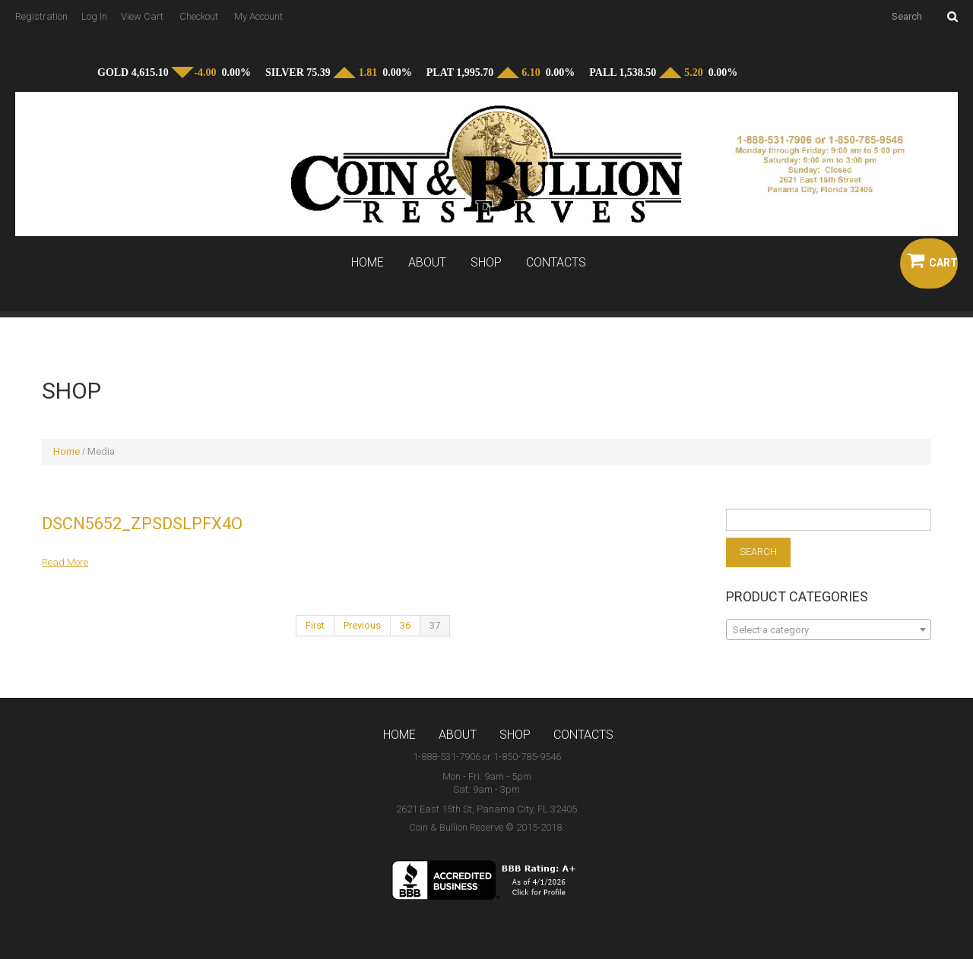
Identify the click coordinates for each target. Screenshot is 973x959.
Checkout (198, 16)
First (315, 625)
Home (367, 263)
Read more (65, 562)
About (427, 263)
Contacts (556, 263)
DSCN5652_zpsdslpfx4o (142, 523)
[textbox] (828, 630)
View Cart (142, 16)
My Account (258, 16)
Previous (362, 625)
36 (405, 625)
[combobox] (828, 629)
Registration (41, 16)
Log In (94, 16)
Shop (486, 263)
